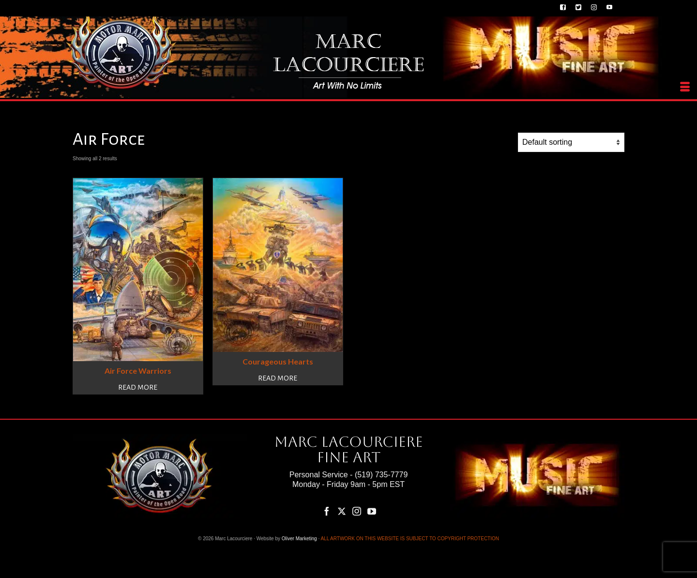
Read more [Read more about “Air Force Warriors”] (137, 387)
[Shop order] (571, 142)
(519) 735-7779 (381, 475)
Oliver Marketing (299, 538)
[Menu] (685, 87)
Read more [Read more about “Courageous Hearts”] (277, 378)
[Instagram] (357, 511)
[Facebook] (326, 511)
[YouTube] (372, 511)
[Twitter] (341, 511)
